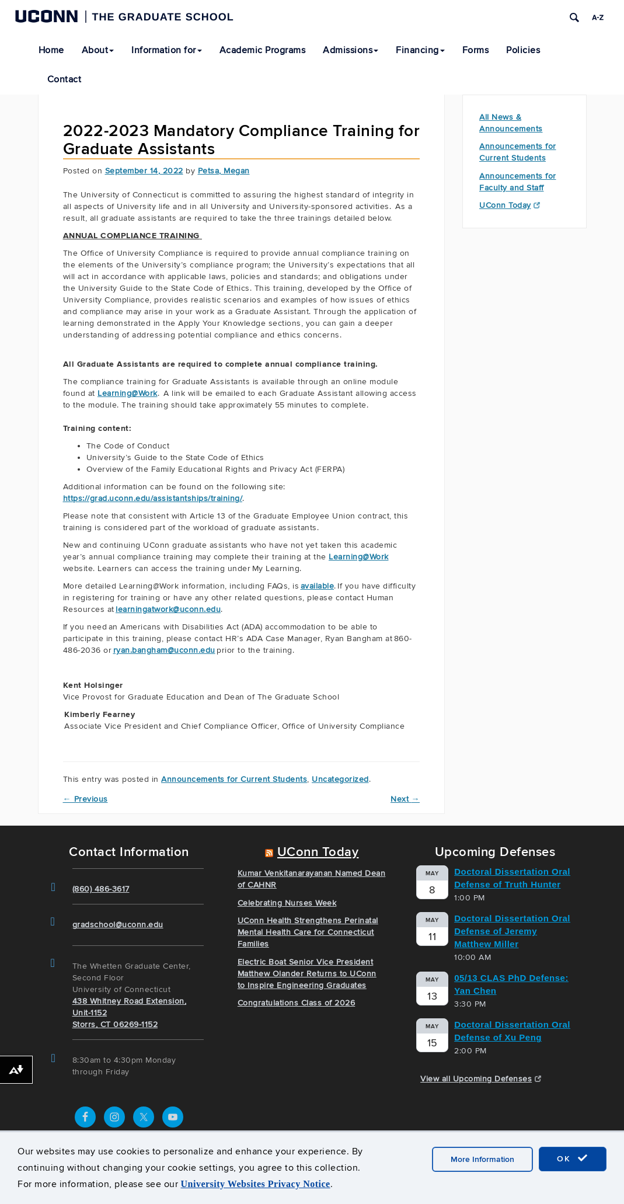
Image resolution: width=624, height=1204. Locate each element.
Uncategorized (340, 779)
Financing (420, 50)
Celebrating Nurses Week (287, 903)
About (98, 50)
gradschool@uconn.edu (117, 925)
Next (405, 799)
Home (51, 50)
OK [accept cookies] (572, 1158)
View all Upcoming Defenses (480, 1079)
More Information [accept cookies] (482, 1159)
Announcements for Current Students (234, 779)
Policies (523, 50)
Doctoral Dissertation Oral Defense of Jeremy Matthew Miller (512, 931)
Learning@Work (359, 557)
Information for (166, 50)
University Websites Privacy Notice (255, 1184)
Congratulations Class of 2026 (296, 1003)
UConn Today (509, 205)
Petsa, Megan (224, 171)
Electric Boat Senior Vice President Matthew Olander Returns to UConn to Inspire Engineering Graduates (307, 973)
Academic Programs (262, 50)
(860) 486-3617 (101, 889)
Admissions (350, 50)
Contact (64, 79)
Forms (475, 50)
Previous (85, 799)
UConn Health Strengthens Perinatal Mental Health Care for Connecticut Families (308, 932)
